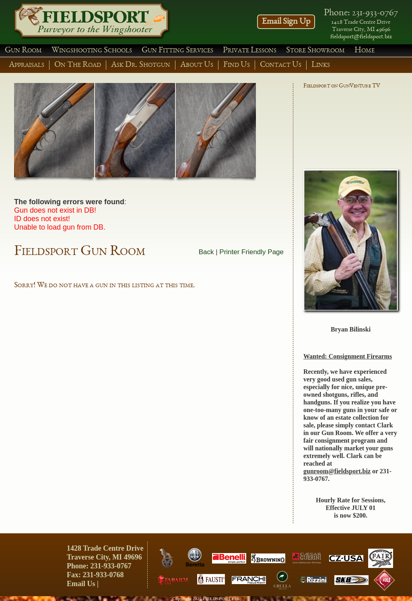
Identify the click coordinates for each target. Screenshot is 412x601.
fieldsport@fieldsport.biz (361, 37)
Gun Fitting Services (177, 50)
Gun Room (23, 50)
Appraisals (26, 65)
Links (320, 65)
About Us (196, 65)
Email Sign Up (286, 21)
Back (206, 252)
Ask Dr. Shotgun (140, 65)
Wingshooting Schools (92, 50)
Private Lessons (249, 50)
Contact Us (280, 65)
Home (364, 50)
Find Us (236, 65)
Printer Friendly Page (251, 252)
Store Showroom (315, 50)
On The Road (77, 65)
